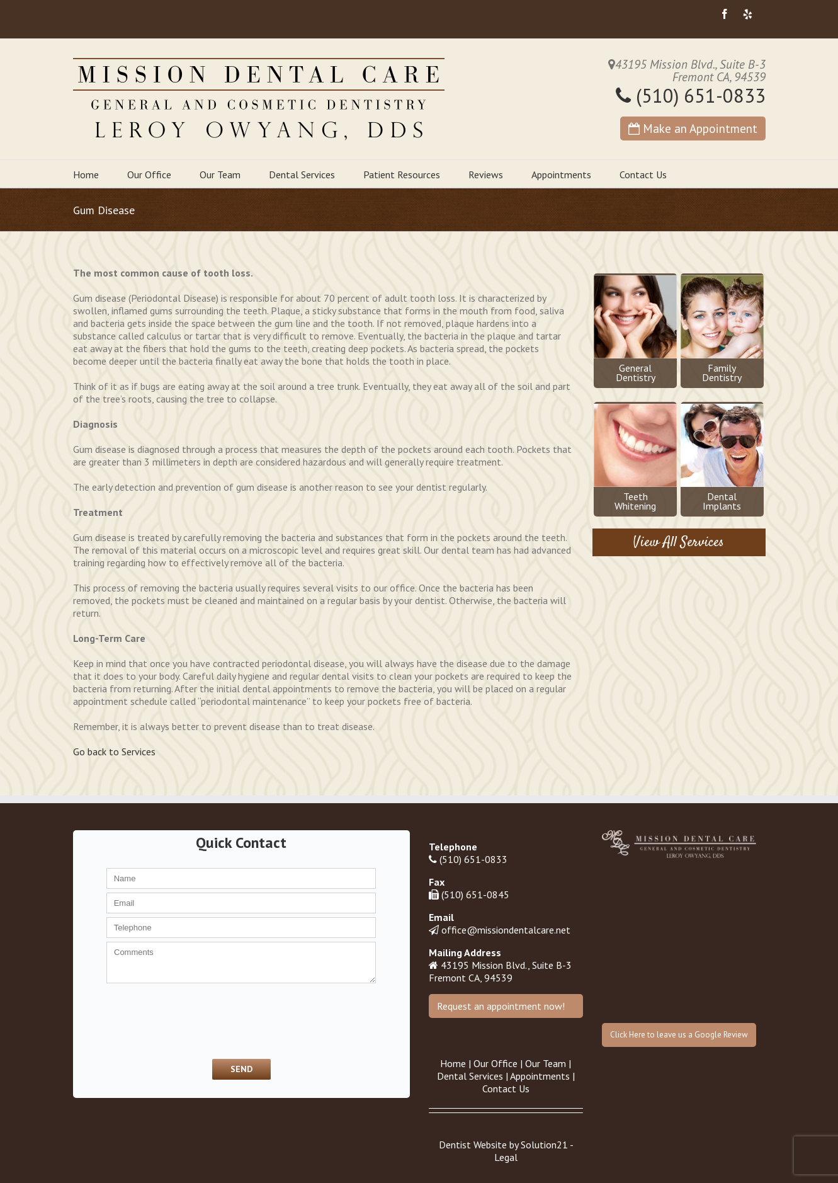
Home (86, 174)
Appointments (561, 174)
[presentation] (168, 1019)
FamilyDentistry (722, 329)
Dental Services (302, 174)
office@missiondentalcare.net (505, 929)
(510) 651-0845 (475, 894)
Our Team (220, 174)
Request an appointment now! (501, 1006)
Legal (506, 1157)
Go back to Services (114, 751)
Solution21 (544, 1144)
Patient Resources (401, 174)
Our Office (149, 174)
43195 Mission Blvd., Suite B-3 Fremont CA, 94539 (500, 971)
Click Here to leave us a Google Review (679, 1034)
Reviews (485, 174)
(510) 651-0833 (691, 95)
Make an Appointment (692, 128)
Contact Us (643, 174)
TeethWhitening (635, 458)
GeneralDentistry (635, 329)
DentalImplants (722, 458)
